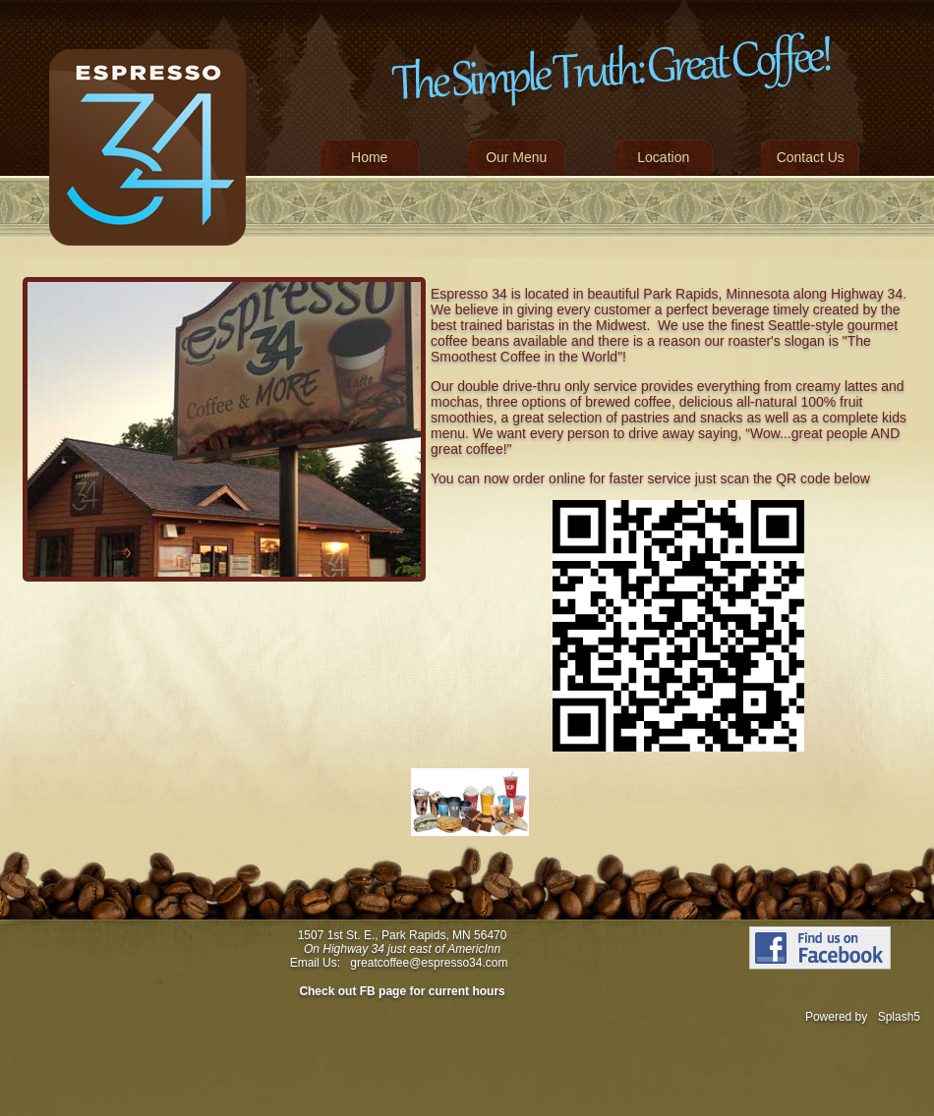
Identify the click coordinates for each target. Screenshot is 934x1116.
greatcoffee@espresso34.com (428, 963)
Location (663, 157)
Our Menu (516, 157)
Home (369, 157)
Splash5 (899, 1017)
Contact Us (811, 157)
